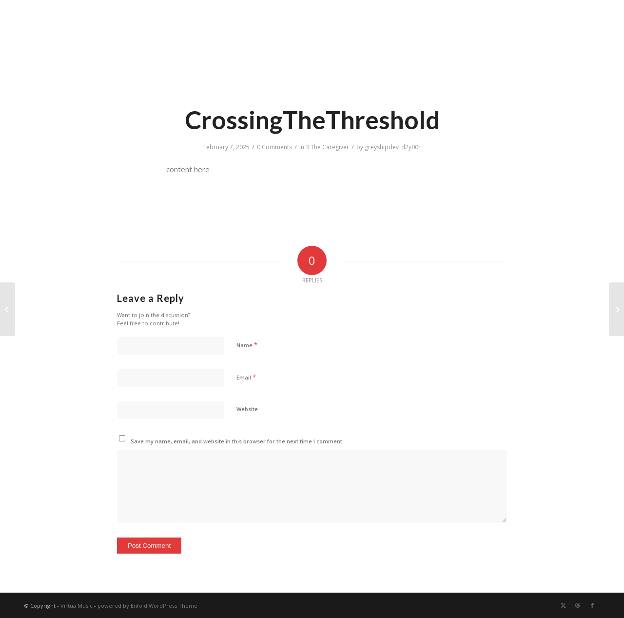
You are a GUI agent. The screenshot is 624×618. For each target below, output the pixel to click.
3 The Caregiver (327, 147)
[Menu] (599, 48)
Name (246, 344)
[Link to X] (563, 605)
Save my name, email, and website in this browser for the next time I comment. (237, 441)
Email (246, 377)
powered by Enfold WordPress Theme (147, 605)
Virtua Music (76, 605)
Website (247, 409)
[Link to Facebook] (592, 605)
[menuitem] (567, 13)
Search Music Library (569, 12)
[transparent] (41, 48)
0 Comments (274, 147)
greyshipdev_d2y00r (393, 147)
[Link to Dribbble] (577, 605)
